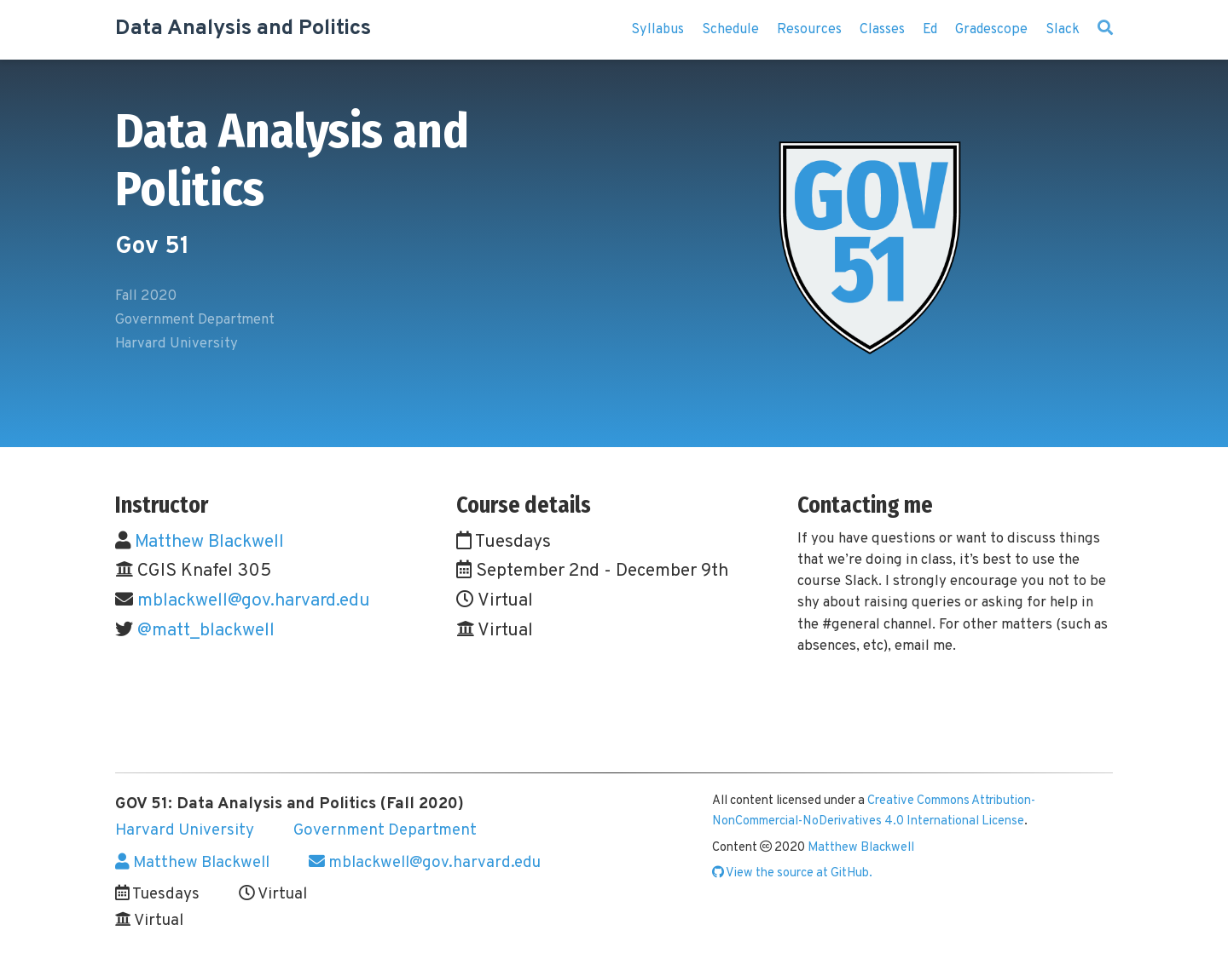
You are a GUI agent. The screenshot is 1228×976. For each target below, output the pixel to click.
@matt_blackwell (206, 630)
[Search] (1105, 30)
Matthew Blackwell (209, 542)
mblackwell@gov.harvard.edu (253, 600)
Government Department (385, 830)
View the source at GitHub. (792, 873)
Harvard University (184, 830)
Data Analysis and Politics (243, 29)
